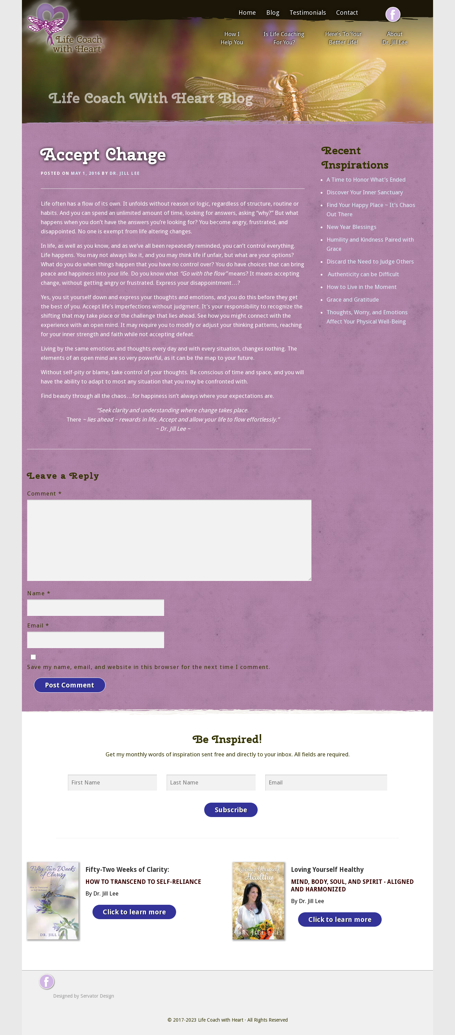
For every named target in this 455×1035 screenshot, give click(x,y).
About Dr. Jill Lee (394, 38)
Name (38, 593)
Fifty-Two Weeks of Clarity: (127, 867)
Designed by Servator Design (83, 994)
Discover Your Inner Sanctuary (365, 192)
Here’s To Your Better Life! (343, 38)
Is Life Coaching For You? (283, 38)
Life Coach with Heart (220, 1018)
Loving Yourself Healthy (327, 867)
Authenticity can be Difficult (363, 274)
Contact (347, 12)
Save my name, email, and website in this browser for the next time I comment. (149, 666)
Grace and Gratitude (353, 299)
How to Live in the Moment (362, 286)
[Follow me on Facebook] (393, 14)
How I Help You (231, 38)
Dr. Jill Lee (125, 173)
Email (38, 625)
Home (247, 12)
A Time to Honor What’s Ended (366, 179)
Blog (272, 12)
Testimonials (308, 12)
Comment (44, 493)
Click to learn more (135, 909)
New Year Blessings (352, 226)
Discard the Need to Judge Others (370, 261)
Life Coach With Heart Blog (151, 98)
